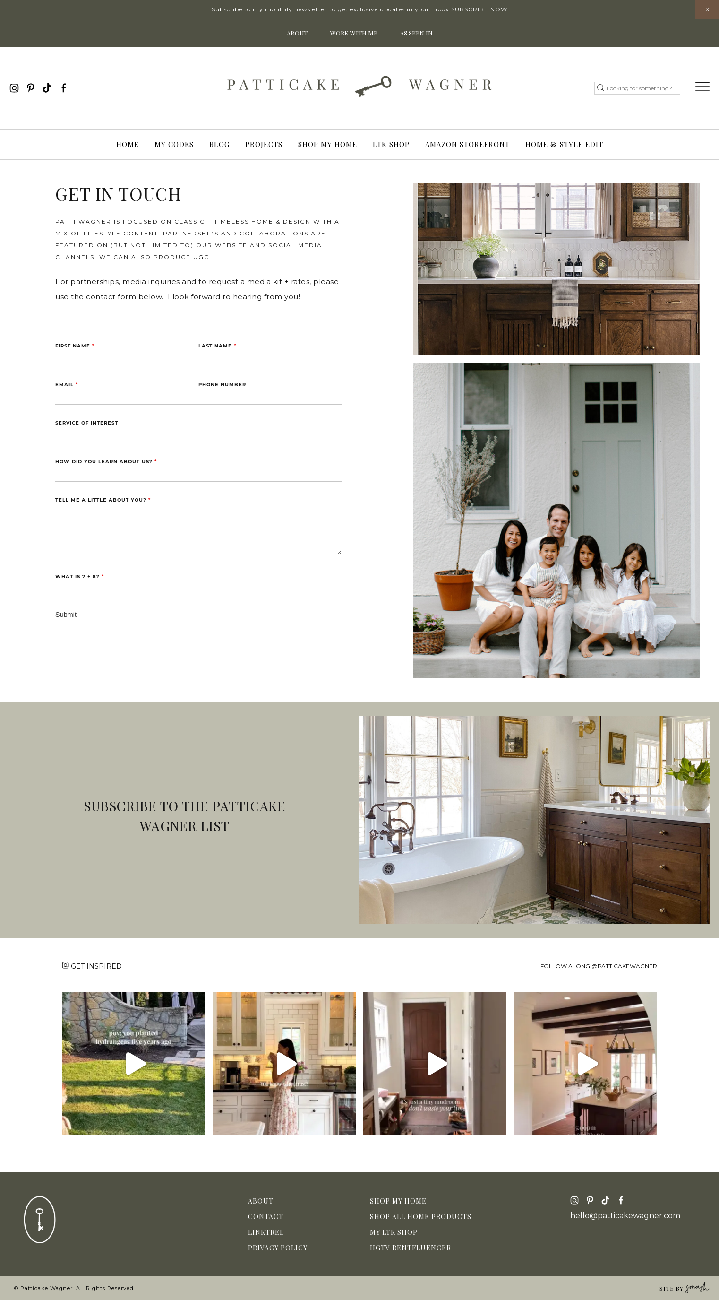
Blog (219, 144)
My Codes (174, 144)
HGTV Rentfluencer (410, 1247)
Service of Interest (86, 423)
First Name (74, 346)
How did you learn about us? (106, 462)
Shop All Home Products (420, 1216)
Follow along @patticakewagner (598, 966)
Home (127, 144)
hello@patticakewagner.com (625, 1216)
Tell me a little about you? (103, 500)
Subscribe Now (479, 9)
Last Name (217, 346)
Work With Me (353, 33)
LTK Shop (391, 144)
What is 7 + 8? (79, 576)
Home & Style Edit (564, 144)
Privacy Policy (278, 1247)
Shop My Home (327, 144)
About (297, 33)
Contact (265, 1216)
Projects (263, 144)
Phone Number (222, 384)
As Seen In (416, 33)
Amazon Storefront (467, 144)
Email (66, 384)
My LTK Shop (394, 1232)
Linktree (266, 1232)
